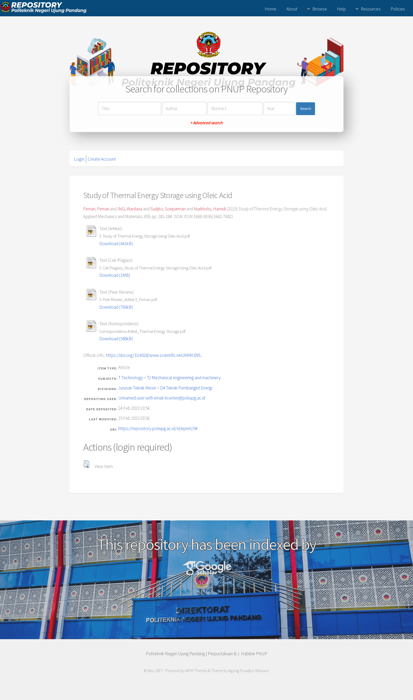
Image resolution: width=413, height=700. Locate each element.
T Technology (130, 378)
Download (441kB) (116, 244)
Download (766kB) (116, 307)
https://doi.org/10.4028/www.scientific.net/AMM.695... (154, 355)
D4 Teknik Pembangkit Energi (186, 388)
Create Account (102, 159)
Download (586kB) (116, 339)
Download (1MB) (114, 275)
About (291, 9)
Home (270, 9)
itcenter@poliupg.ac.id (184, 398)
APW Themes (196, 670)
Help (341, 9)
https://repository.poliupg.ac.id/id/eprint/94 (158, 428)
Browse (319, 9)
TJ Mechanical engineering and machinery (184, 378)
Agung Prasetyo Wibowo (248, 670)
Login (79, 159)
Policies (398, 9)
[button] (86, 464)
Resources (371, 9)
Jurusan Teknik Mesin (137, 388)
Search (305, 109)
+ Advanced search (206, 123)
